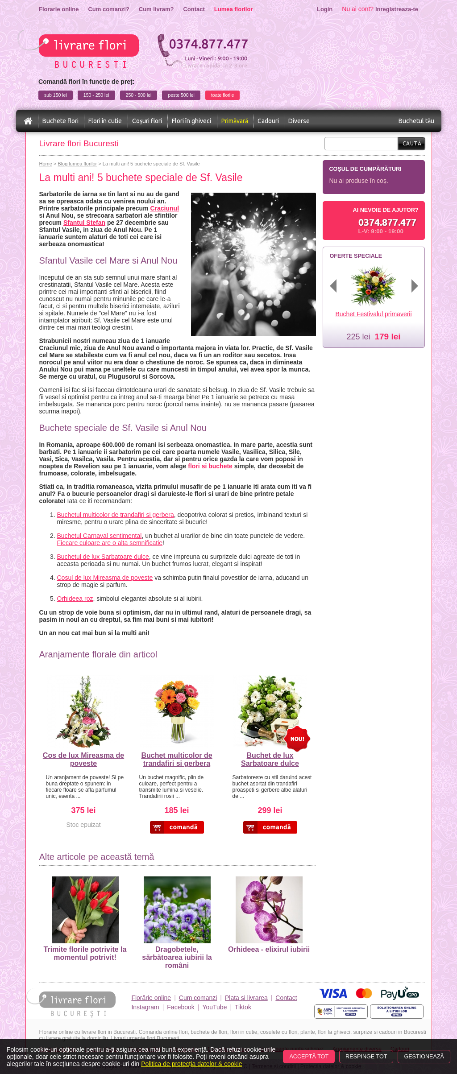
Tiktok (243, 1007)
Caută (412, 143)
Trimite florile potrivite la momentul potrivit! (85, 918)
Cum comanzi (198, 997)
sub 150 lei (55, 95)
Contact (193, 9)
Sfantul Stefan (84, 222)
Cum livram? (156, 9)
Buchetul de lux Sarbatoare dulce (103, 556)
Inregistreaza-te (396, 9)
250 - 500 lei (139, 95)
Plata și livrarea (246, 997)
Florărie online (151, 997)
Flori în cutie (105, 120)
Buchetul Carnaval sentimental (99, 535)
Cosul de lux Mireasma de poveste (105, 577)
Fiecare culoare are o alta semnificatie (110, 542)
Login (324, 9)
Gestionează (424, 1056)
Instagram (145, 1007)
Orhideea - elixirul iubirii (269, 914)
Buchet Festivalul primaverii (373, 314)
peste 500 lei (181, 95)
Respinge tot (366, 1056)
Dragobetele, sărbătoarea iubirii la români (177, 922)
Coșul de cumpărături (365, 169)
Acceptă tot (308, 1056)
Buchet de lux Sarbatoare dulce (270, 759)
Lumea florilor (233, 9)
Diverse (299, 120)
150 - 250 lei (96, 95)
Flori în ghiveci (191, 120)
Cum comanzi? (108, 9)
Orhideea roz (75, 598)
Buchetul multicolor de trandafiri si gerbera (115, 514)
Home (45, 163)
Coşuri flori (147, 120)
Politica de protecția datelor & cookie (191, 1063)
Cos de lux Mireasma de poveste (83, 759)
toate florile (222, 95)
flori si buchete (210, 466)
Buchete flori (60, 120)
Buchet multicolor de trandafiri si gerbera (176, 759)
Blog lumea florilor (77, 163)
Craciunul (164, 208)
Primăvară (234, 120)
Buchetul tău (416, 120)
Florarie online (59, 9)
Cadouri (268, 120)
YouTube (214, 1007)
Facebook (180, 1007)
